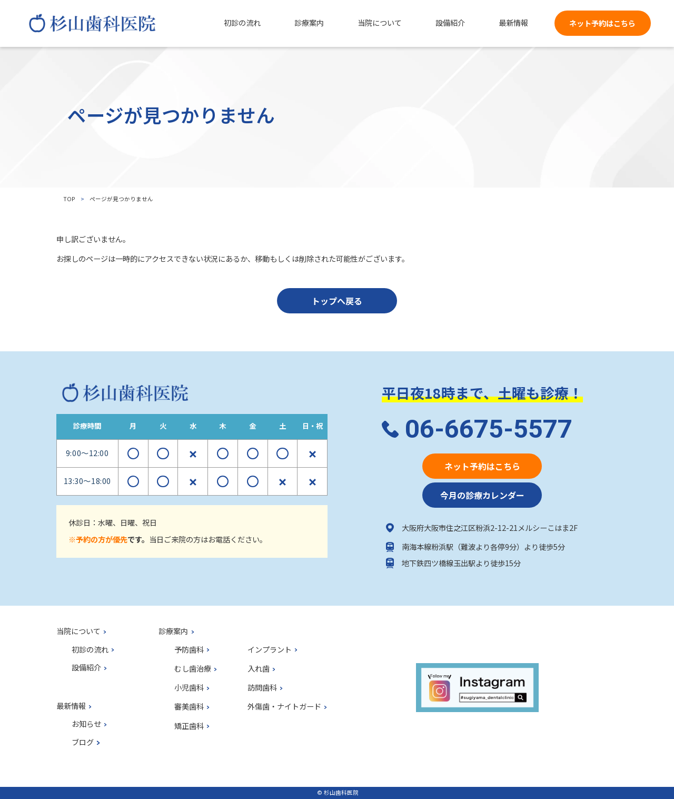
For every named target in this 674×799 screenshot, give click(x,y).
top (69, 199)
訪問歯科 (262, 688)
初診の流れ (90, 650)
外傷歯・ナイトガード (284, 707)
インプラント (269, 650)
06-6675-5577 (488, 429)
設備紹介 (86, 668)
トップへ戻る (337, 300)
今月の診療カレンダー (482, 495)
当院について (78, 631)
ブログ (83, 742)
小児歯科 (189, 688)
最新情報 (71, 706)
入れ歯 (258, 669)
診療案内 (173, 631)
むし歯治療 (192, 669)
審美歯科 (189, 707)
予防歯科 (189, 650)
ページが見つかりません (121, 199)
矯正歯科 (189, 726)
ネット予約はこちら (602, 23)
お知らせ (86, 724)
